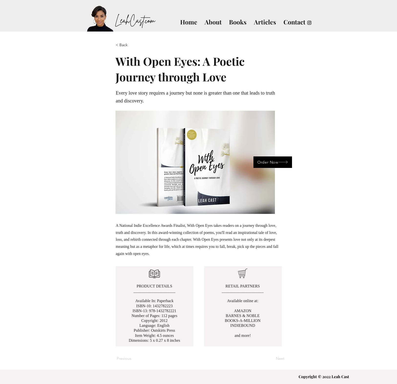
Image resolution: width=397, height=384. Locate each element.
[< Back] (132, 45)
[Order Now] (272, 162)
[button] (195, 162)
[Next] (272, 358)
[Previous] (133, 358)
